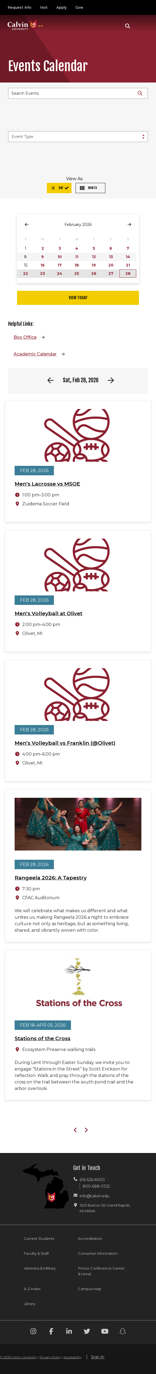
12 (94, 256)
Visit (44, 7)
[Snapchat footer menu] (123, 1332)
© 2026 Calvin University (18, 1357)
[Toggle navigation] (142, 26)
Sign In (97, 1357)
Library (29, 1303)
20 (110, 265)
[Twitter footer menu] (87, 1332)
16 (42, 265)
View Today (78, 297)
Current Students (39, 1238)
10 (59, 256)
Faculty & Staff (36, 1253)
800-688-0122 (96, 1186)
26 (93, 273)
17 (59, 265)
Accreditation (90, 1238)
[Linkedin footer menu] (69, 1332)
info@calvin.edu (94, 1196)
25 (76, 273)
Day (57, 188)
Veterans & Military (40, 1268)
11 (76, 256)
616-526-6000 (92, 1179)
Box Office (25, 337)
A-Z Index (32, 1289)
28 (128, 273)
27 (110, 273)
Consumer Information (98, 1253)
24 (59, 273)
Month (88, 188)
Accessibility (72, 1357)
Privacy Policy (50, 1357)
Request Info (19, 7)
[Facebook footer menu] (51, 1332)
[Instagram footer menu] (33, 1332)
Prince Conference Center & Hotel (101, 1271)
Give (79, 7)
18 (76, 265)
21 (128, 265)
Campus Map (89, 1289)
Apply (61, 7)
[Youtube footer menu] (105, 1332)
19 (94, 265)
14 (128, 256)
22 (25, 273)
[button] (128, 26)
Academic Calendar (35, 354)
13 (111, 256)
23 (42, 273)
